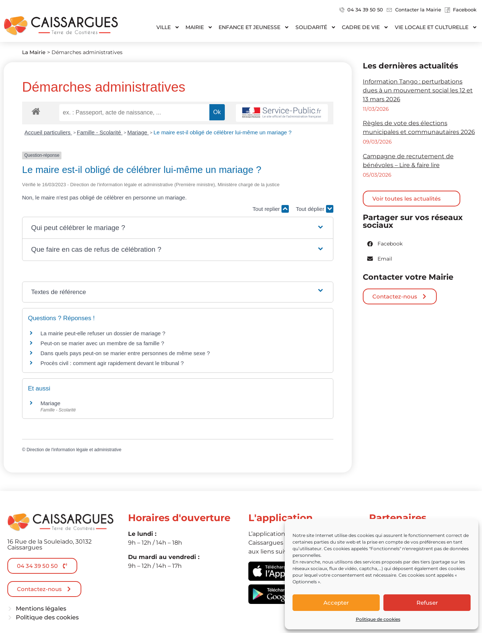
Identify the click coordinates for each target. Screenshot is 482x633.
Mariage (138, 132)
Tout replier (270, 209)
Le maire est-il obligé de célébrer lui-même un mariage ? (222, 132)
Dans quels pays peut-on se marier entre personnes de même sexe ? (125, 353)
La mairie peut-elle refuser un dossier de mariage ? (102, 333)
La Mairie (34, 52)
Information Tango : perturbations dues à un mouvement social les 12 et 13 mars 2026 (418, 90)
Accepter (336, 602)
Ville (168, 27)
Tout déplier (314, 209)
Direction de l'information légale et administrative (73, 449)
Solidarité (315, 27)
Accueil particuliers (48, 132)
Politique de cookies (378, 619)
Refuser (427, 602)
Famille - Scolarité (100, 132)
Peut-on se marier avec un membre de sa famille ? (102, 343)
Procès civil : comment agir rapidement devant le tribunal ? (112, 363)
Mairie (199, 27)
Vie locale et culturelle (436, 27)
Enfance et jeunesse (254, 27)
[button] (177, 228)
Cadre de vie (365, 27)
